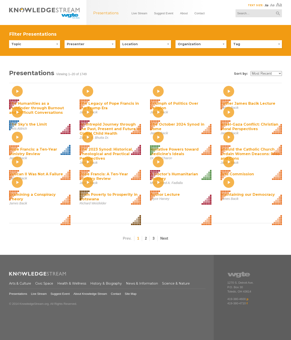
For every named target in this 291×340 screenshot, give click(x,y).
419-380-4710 (236, 303)
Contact (116, 293)
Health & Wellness (71, 283)
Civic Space (44, 283)
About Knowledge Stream (90, 293)
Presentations (18, 293)
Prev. (127, 238)
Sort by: (241, 74)
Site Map (130, 293)
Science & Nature (176, 283)
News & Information (142, 283)
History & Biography (106, 283)
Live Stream (39, 293)
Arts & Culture (20, 283)
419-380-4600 (236, 299)
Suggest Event (60, 293)
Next (164, 238)
